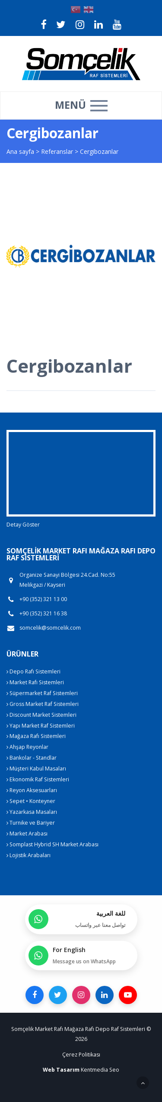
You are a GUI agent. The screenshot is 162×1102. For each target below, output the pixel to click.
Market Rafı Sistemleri (35, 682)
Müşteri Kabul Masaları (36, 768)
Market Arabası (27, 833)
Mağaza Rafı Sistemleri (36, 736)
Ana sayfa (20, 151)
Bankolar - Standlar (31, 757)
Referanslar (57, 151)
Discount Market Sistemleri (41, 714)
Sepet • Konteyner (30, 801)
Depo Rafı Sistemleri (33, 671)
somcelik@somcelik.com (50, 628)
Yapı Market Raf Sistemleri (40, 725)
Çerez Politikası (81, 1054)
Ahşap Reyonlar (27, 747)
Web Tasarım (61, 1069)
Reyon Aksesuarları (31, 790)
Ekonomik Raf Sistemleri (37, 779)
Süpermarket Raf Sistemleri (42, 693)
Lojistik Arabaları (28, 855)
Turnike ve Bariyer (30, 822)
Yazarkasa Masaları (31, 812)
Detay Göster (23, 524)
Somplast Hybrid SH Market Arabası (52, 844)
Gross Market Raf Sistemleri (42, 704)
